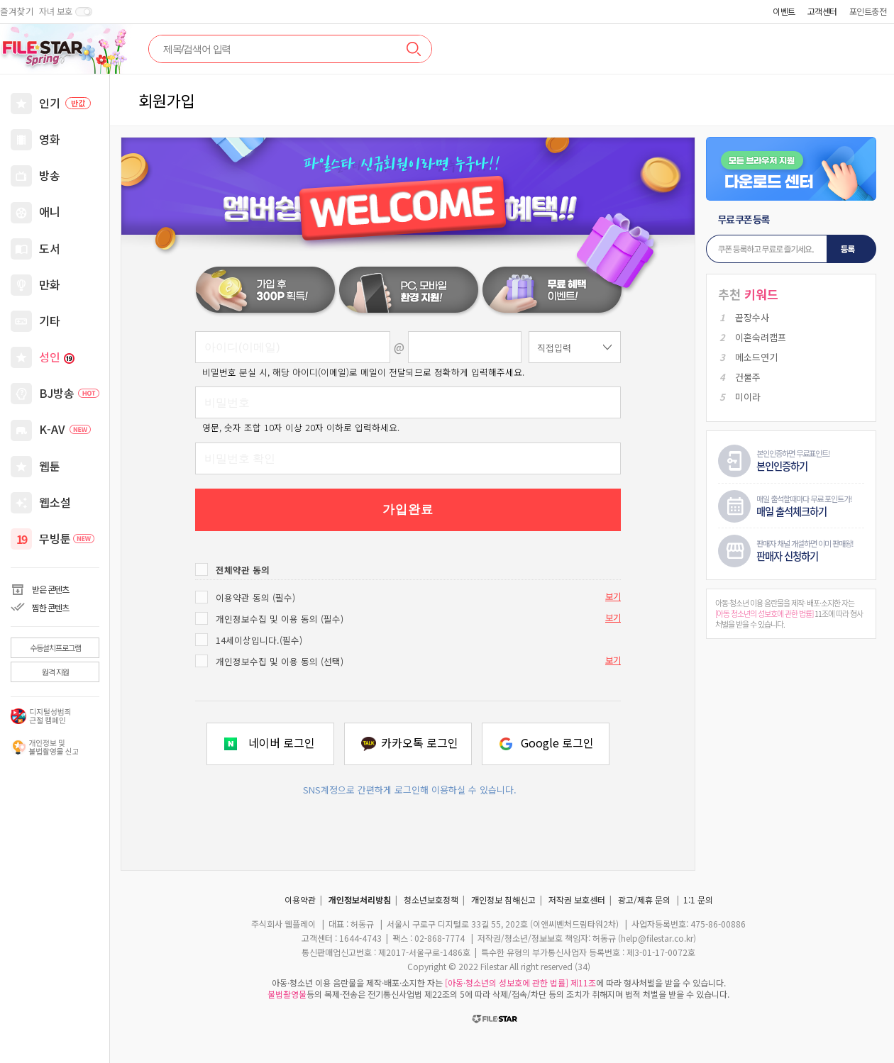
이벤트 (784, 11)
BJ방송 (69, 392)
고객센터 (822, 11)
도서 (49, 248)
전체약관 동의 (243, 570)
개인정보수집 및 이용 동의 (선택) (279, 661)
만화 (49, 284)
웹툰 (49, 465)
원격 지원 (55, 671)
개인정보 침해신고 (503, 900)
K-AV (65, 429)
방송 (49, 175)
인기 (65, 102)
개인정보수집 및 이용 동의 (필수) (279, 618)
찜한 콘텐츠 (50, 607)
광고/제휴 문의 (644, 900)
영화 (49, 139)
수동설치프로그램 (55, 647)
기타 (49, 320)
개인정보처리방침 (360, 900)
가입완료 (408, 509)
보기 (613, 596)
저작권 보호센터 (576, 900)
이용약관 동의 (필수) (255, 597)
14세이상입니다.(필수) (259, 640)
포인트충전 (868, 11)
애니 (49, 211)
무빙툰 (66, 538)
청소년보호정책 (431, 900)
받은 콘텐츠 (50, 589)
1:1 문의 (698, 900)
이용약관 (300, 900)
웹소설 (55, 502)
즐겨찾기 (17, 11)
